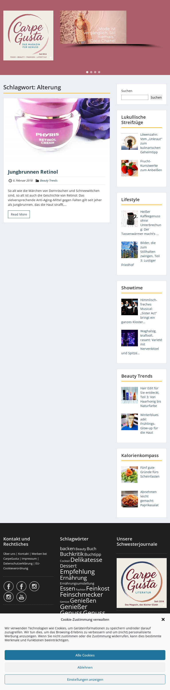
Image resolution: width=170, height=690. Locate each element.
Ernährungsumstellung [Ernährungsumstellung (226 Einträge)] (77, 583)
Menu (8, 7)
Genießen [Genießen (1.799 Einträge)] (83, 600)
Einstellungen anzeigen (85, 679)
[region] (113, 30)
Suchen (126, 91)
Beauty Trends (49, 180)
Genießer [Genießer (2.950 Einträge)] (73, 606)
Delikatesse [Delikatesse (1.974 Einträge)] (86, 559)
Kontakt (23, 554)
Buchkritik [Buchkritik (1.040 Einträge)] (72, 553)
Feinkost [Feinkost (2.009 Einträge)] (98, 588)
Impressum (29, 559)
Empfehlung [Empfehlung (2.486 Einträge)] (77, 571)
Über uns (9, 554)
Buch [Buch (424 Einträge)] (91, 548)
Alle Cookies (85, 655)
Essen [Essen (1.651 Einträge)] (67, 588)
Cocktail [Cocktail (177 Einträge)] (65, 561)
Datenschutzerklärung (18, 563)
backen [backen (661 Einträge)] (67, 548)
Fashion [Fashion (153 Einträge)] (80, 589)
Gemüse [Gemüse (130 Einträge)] (64, 601)
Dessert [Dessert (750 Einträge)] (68, 565)
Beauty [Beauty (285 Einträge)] (80, 549)
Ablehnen (85, 667)
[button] (163, 619)
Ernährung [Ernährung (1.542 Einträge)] (73, 577)
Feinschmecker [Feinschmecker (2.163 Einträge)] (81, 594)
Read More (19, 214)
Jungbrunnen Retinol (33, 171)
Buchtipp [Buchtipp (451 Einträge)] (92, 554)
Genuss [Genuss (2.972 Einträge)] (71, 612)
